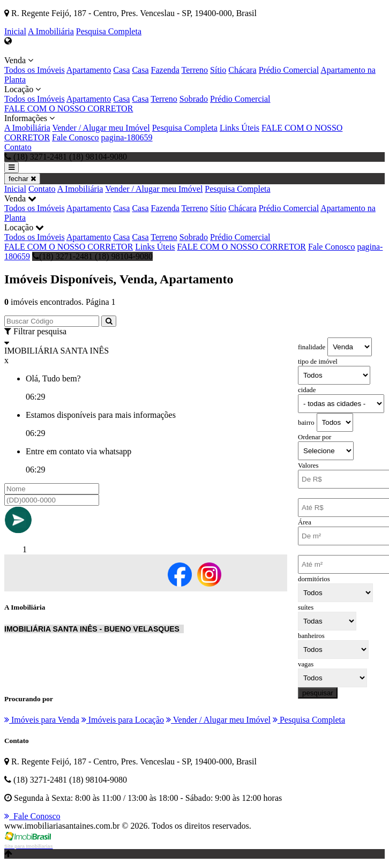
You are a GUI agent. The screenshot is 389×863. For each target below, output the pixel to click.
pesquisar (317, 693)
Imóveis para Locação (122, 719)
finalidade (311, 347)
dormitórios (314, 579)
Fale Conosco (75, 137)
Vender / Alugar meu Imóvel (100, 127)
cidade (307, 390)
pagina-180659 (127, 137)
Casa (121, 69)
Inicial (15, 31)
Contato (18, 147)
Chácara (242, 69)
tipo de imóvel (318, 361)
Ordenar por (314, 437)
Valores (308, 465)
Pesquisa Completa (108, 31)
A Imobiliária (51, 31)
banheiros (311, 636)
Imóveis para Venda (41, 719)
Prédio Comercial (289, 69)
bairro (306, 422)
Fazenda (165, 69)
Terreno (195, 69)
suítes (305, 607)
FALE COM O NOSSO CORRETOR (68, 108)
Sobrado (193, 98)
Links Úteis (239, 127)
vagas (305, 664)
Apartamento (88, 69)
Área (304, 522)
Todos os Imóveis (34, 69)
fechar (22, 179)
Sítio (218, 69)
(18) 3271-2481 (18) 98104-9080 (92, 256)
